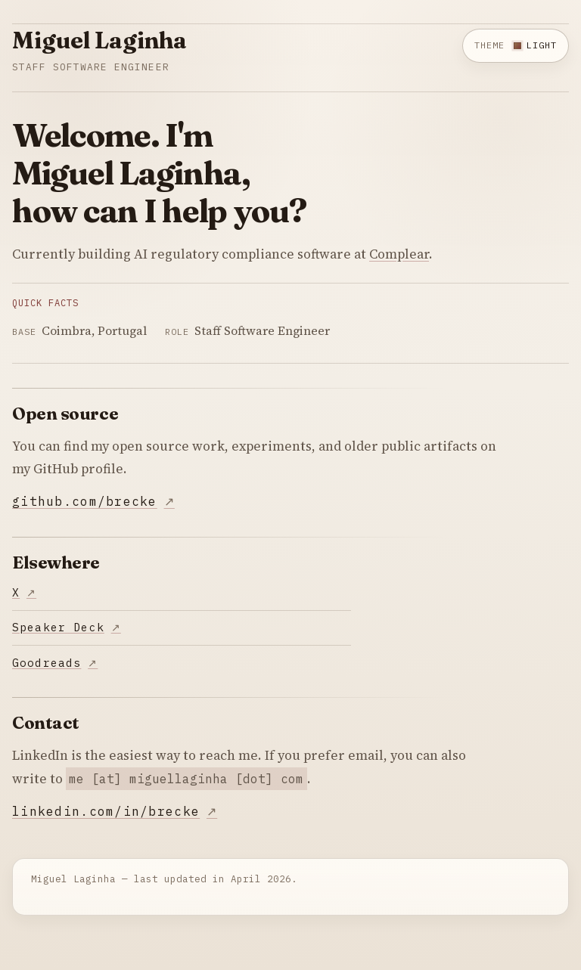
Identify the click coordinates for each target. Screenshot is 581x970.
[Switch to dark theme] (515, 46)
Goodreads (46, 662)
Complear (399, 254)
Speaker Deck (58, 627)
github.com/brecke (84, 501)
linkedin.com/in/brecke (106, 811)
